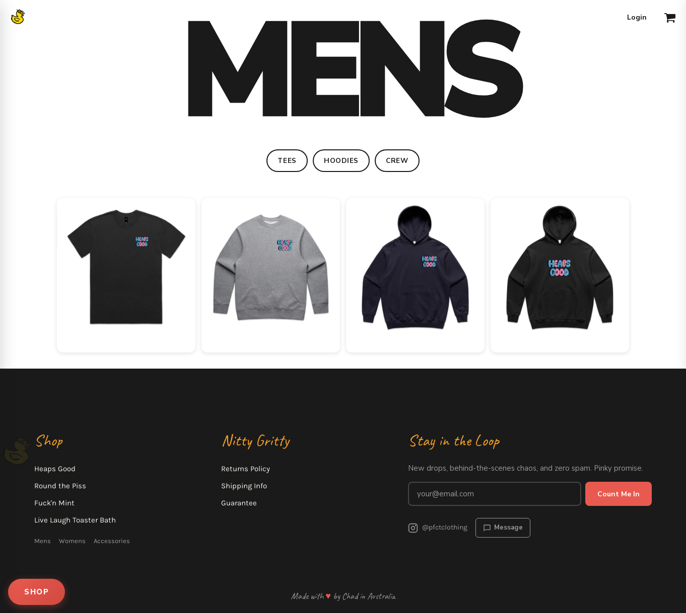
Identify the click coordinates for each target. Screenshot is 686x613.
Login (637, 17)
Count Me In (618, 494)
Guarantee (239, 502)
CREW (397, 160)
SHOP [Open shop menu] (36, 592)
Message (503, 527)
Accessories (112, 541)
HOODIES (341, 160)
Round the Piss (60, 485)
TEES (287, 160)
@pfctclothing (437, 528)
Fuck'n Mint (54, 502)
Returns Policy (245, 468)
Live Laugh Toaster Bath (75, 519)
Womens (72, 541)
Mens (42, 541)
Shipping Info (244, 485)
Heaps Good (55, 468)
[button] (670, 18)
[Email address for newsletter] (494, 494)
